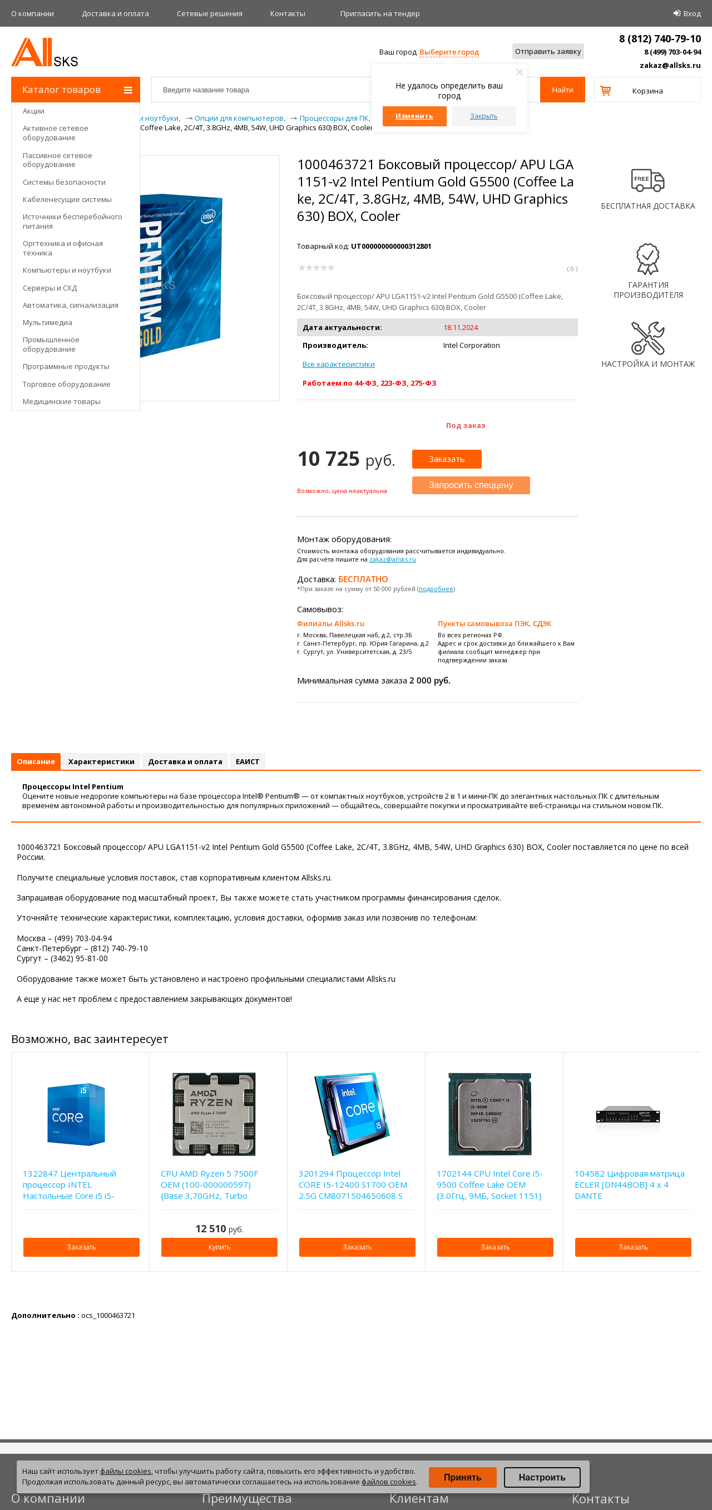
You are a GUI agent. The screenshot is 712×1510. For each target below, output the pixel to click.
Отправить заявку (548, 51)
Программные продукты (66, 366)
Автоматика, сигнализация (70, 305)
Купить (220, 1247)
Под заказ (466, 425)
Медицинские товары (62, 401)
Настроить (542, 1477)
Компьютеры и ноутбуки (67, 270)
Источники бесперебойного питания (72, 221)
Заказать (447, 458)
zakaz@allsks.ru (670, 65)
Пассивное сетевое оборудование (57, 160)
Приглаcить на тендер (380, 13)
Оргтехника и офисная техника (63, 248)
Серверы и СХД (50, 288)
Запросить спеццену (471, 485)
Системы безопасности (64, 182)
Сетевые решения (210, 13)
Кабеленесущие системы (67, 199)
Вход (692, 13)
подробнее (436, 588)
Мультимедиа (47, 322)
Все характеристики (339, 364)
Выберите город (449, 52)
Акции (33, 111)
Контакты (287, 13)
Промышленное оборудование (51, 344)
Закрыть (484, 116)
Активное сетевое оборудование (55, 132)
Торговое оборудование (67, 384)
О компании (32, 13)
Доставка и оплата (115, 13)
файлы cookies (125, 1471)
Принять (463, 1477)
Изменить (414, 116)
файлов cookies (389, 1482)
